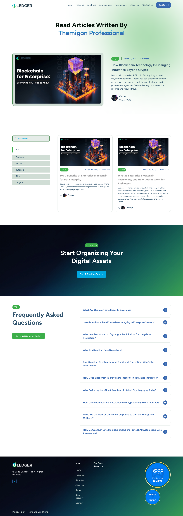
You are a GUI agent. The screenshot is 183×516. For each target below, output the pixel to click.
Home (69, 5)
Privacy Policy (18, 512)
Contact (79, 503)
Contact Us (147, 5)
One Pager (98, 463)
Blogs (78, 490)
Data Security (105, 5)
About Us (134, 5)
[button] (121, 5)
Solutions (91, 5)
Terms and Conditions (37, 512)
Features (80, 5)
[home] (22, 5)
